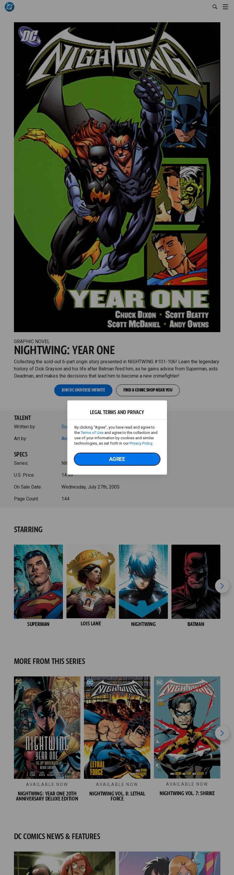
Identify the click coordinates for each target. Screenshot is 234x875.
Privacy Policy (141, 443)
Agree (117, 459)
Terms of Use (92, 432)
